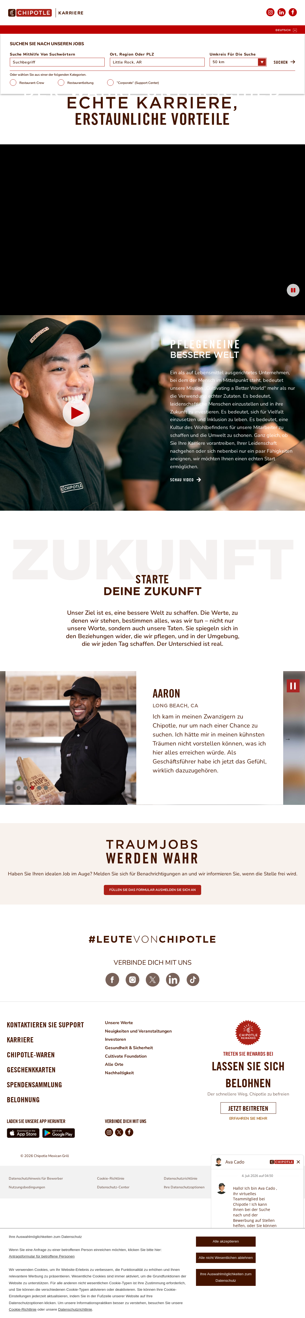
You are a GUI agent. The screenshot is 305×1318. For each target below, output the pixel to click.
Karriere (71, 13)
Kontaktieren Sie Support (45, 1141)
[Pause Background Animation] (293, 403)
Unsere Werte (119, 1139)
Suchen (266, 178)
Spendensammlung (34, 1203)
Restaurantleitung (95, 199)
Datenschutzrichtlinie (75, 1309)
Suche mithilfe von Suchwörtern (57, 171)
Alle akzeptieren (226, 1241)
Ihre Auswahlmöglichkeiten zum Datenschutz (226, 1277)
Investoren (115, 1155)
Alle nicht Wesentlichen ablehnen (226, 1258)
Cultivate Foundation (126, 1172)
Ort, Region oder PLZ (135, 171)
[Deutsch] (286, 30)
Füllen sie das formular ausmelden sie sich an (152, 1004)
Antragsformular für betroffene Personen (41, 1256)
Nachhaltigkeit (119, 1188)
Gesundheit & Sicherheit (129, 1164)
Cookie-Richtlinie (22, 1309)
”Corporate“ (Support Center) (153, 199)
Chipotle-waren (31, 1172)
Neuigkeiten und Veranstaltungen (139, 1147)
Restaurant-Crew (46, 199)
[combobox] (155, 178)
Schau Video (182, 595)
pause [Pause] (293, 801)
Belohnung (23, 1219)
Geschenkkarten (31, 1188)
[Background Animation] (152, 336)
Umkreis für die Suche (224, 171)
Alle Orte (114, 1180)
